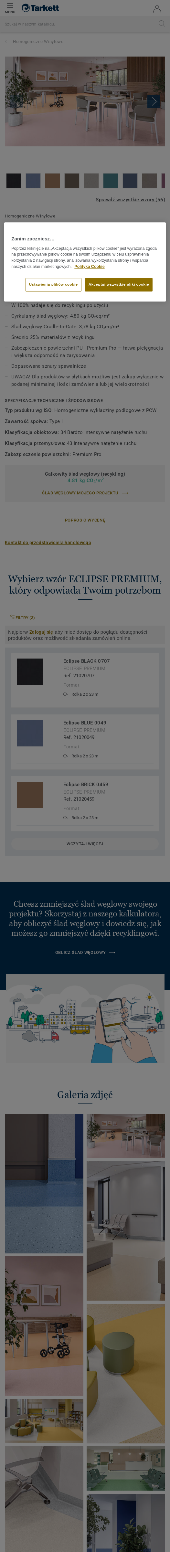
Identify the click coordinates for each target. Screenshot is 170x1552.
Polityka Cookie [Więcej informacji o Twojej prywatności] (89, 266)
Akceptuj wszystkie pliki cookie (119, 284)
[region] (85, 262)
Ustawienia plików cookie (53, 284)
